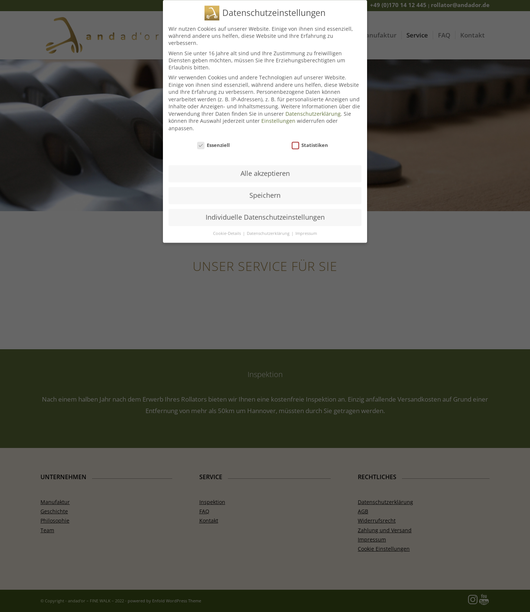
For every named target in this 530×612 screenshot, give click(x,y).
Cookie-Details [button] (227, 228)
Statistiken (310, 140)
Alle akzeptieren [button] (265, 168)
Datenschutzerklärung (313, 108)
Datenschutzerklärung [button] (269, 228)
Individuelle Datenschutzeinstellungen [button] (265, 212)
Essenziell (213, 140)
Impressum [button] (306, 228)
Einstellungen (278, 116)
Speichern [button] (265, 190)
